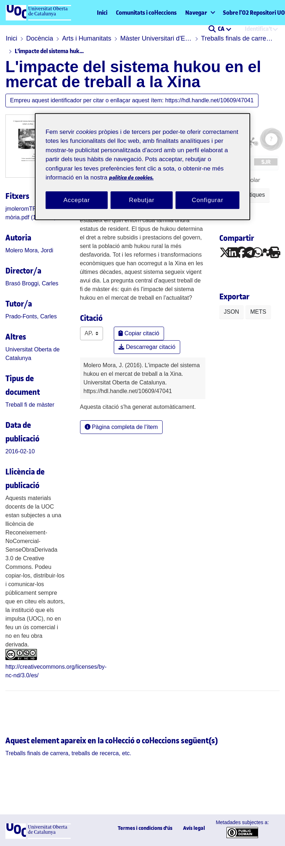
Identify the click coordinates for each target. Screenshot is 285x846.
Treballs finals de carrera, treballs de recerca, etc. (237, 38)
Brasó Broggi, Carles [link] (32, 283)
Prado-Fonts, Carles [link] (31, 316)
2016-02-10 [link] (20, 451)
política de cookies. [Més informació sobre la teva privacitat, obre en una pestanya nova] (131, 177)
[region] (142, 166)
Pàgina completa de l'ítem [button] (121, 427)
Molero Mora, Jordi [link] (29, 250)
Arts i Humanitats (86, 38)
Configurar (207, 200)
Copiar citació (138, 333)
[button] (211, 29)
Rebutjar (141, 200)
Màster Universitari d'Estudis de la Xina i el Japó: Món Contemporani (156, 38)
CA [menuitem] (221, 29)
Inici (102, 13)
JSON (231, 312)
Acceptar (77, 200)
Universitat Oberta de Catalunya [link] (32, 353)
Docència (39, 38)
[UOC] (38, 837)
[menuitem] (200, 12)
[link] (29, 405)
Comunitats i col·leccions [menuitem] (146, 13)
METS (258, 312)
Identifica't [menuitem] (258, 29)
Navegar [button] (196, 13)
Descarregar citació (146, 347)
